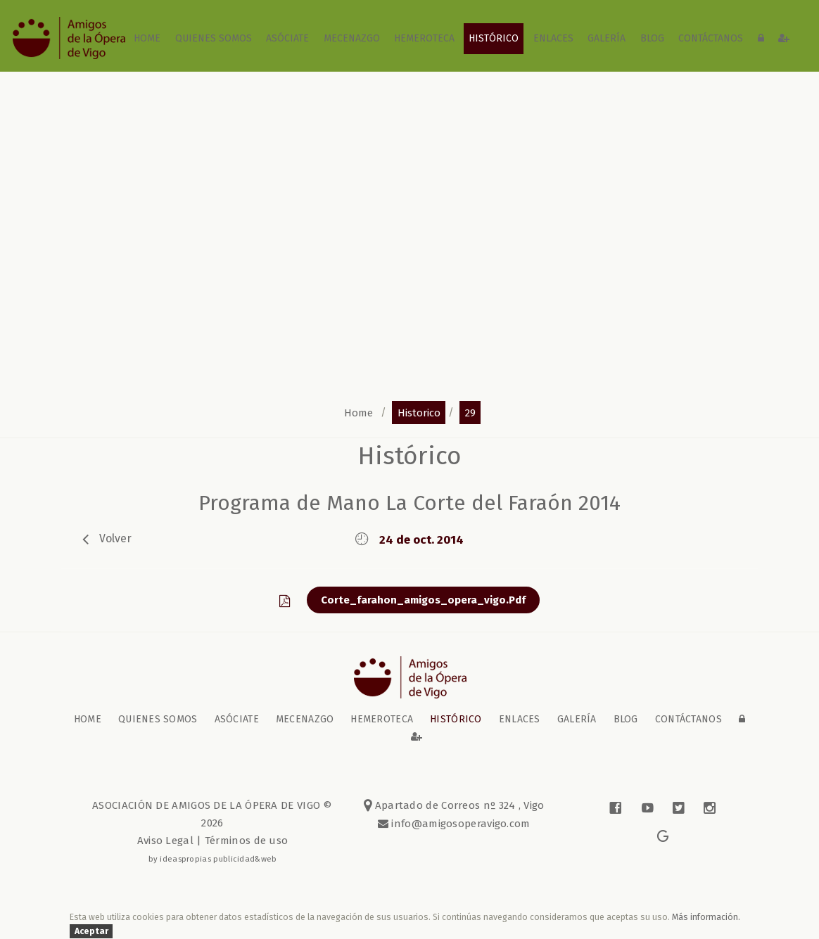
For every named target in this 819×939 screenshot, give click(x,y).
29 (470, 412)
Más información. (706, 917)
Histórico (494, 38)
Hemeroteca (424, 38)
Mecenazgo (352, 38)
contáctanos (710, 38)
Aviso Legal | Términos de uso (212, 840)
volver (115, 537)
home (147, 38)
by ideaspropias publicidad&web (212, 859)
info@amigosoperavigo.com (459, 823)
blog (652, 38)
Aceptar (91, 931)
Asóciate (287, 38)
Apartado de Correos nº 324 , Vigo (454, 805)
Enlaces (553, 38)
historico (419, 412)
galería (607, 38)
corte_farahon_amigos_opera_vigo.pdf (423, 600)
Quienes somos (213, 38)
